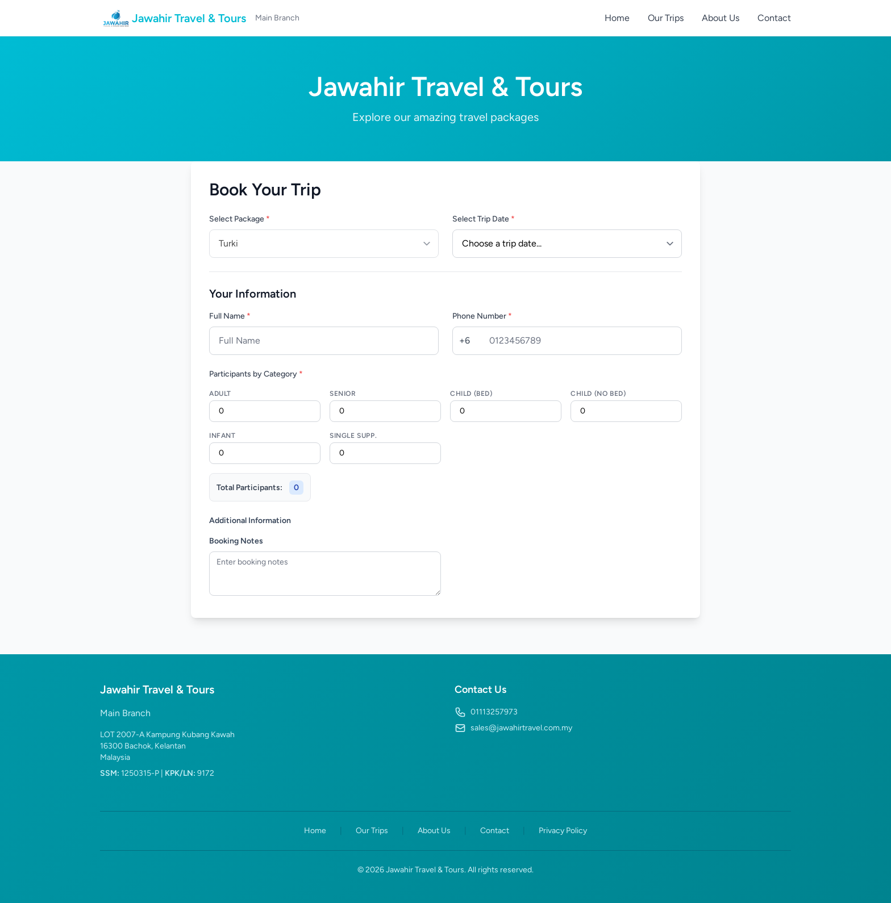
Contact (774, 17)
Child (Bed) (471, 394)
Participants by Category (256, 374)
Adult (220, 394)
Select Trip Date (483, 219)
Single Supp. (353, 436)
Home (617, 17)
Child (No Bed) (598, 394)
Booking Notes (236, 541)
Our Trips (666, 17)
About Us (720, 17)
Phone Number (482, 316)
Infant (222, 436)
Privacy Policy (563, 830)
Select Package (239, 219)
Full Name (230, 316)
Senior (343, 394)
